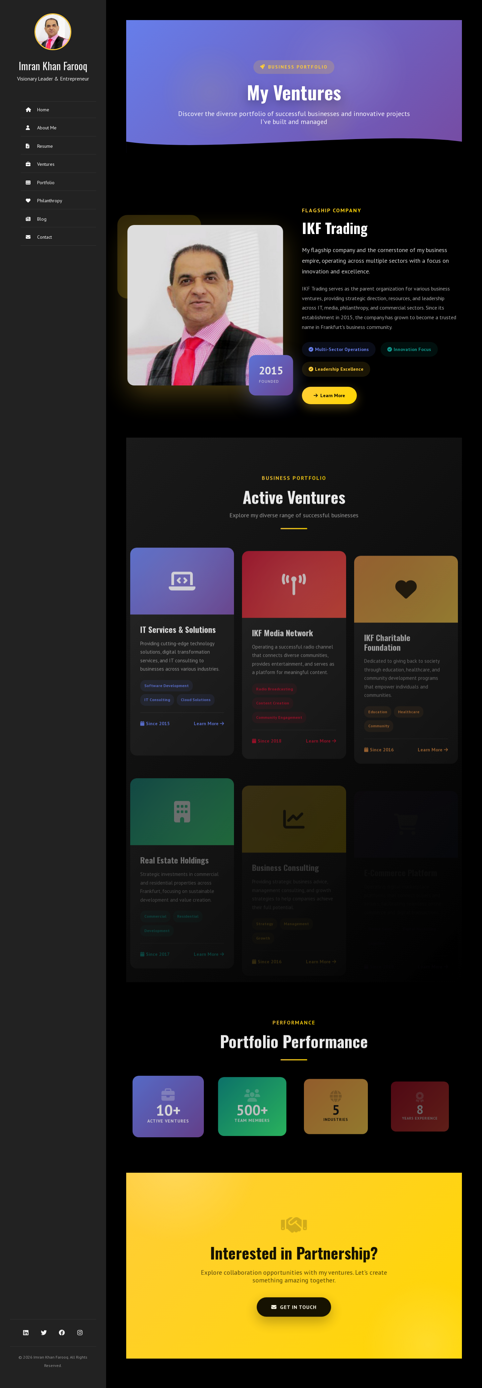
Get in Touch (294, 1291)
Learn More (329, 395)
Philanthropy (44, 201)
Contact (39, 237)
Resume (39, 146)
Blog (36, 219)
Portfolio (40, 183)
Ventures (40, 164)
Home (37, 110)
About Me (41, 128)
